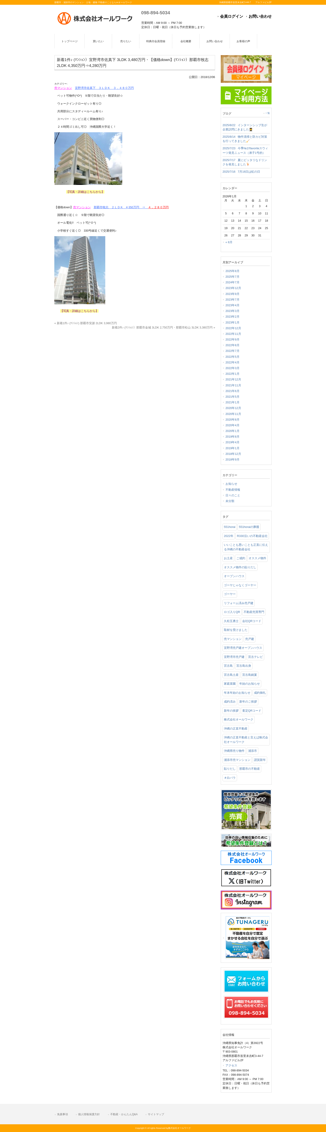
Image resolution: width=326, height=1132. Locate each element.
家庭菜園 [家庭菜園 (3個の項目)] (230, 683)
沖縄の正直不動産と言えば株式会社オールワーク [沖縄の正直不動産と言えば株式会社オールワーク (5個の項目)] (246, 740)
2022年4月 (232, 362)
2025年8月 (232, 271)
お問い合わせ (260, 16)
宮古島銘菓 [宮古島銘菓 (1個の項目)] (249, 674)
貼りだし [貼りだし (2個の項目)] (230, 768)
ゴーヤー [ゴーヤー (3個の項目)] (230, 594)
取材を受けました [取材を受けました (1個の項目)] (235, 630)
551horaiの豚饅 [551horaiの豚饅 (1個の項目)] (249, 527)
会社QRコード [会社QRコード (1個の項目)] (251, 621)
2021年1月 (232, 402)
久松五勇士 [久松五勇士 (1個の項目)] (231, 621)
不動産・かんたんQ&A (124, 1114)
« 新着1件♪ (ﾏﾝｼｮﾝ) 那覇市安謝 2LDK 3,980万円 (85, 323)
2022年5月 (232, 356)
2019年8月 (232, 436)
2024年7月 (232, 282)
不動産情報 (232, 489)
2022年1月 (232, 373)
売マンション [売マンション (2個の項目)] (233, 639)
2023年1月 (232, 322)
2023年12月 (233, 288)
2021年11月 (233, 385)
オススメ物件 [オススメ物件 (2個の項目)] (257, 558)
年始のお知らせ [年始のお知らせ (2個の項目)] (249, 683)
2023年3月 (232, 311)
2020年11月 (233, 414)
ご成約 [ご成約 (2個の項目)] (240, 558)
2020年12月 (233, 408)
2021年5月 (232, 396)
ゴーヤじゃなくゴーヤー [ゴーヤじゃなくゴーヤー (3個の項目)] (240, 585)
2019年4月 (232, 442)
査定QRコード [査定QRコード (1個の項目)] (251, 710)
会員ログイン (231, 16)
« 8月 (229, 242)
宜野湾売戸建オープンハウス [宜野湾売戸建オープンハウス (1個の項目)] (243, 647)
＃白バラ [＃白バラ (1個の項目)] (230, 777)
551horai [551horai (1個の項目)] (229, 527)
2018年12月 (233, 454)
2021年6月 (232, 391)
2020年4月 (232, 425)
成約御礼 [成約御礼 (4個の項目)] (260, 692)
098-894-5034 (155, 12)
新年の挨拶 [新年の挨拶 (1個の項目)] (231, 710)
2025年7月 (232, 276)
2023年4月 (232, 305)
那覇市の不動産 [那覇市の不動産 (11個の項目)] (249, 768)
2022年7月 (232, 351)
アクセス (231, 1065)
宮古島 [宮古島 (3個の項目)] (228, 665)
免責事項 (62, 1114)
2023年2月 (232, 316)
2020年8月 (232, 419)
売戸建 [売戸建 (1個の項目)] (249, 639)
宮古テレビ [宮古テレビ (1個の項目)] (255, 657)
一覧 (267, 113)
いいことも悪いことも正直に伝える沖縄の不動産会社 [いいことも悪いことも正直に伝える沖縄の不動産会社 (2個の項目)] (246, 547)
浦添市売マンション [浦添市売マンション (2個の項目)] (237, 760)
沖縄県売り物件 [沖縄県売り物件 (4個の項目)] (234, 750)
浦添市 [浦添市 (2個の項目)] (252, 750)
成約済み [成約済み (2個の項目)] (230, 701)
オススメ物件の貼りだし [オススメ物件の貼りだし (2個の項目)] (240, 567)
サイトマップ (156, 1114)
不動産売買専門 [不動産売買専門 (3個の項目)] (254, 612)
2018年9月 (232, 459)
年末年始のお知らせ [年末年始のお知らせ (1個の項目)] (237, 692)
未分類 (229, 501)
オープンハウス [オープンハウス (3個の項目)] (234, 576)
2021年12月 (233, 379)
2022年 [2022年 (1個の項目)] (228, 536)
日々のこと (232, 495)
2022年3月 (232, 368)
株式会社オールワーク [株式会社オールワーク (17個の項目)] (238, 719)
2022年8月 (232, 345)
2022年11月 (233, 334)
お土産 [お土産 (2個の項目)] (228, 558)
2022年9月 (232, 339)
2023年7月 (232, 299)
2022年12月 (233, 328)
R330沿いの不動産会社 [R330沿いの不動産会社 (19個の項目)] (252, 536)
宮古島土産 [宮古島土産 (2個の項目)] (231, 674)
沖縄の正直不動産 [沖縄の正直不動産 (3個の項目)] (235, 728)
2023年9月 (232, 294)
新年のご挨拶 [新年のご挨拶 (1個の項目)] (248, 701)
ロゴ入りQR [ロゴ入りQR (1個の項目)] (232, 612)
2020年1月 (232, 431)
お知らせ (231, 483)
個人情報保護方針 (89, 1114)
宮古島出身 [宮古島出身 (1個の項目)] (243, 665)
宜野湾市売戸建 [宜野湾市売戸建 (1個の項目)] (234, 657)
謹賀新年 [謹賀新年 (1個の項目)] (260, 760)
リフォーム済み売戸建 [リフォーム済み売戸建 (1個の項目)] (238, 603)
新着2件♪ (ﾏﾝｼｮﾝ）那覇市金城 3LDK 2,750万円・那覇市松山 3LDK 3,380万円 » (163, 327)
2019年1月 (232, 448)
